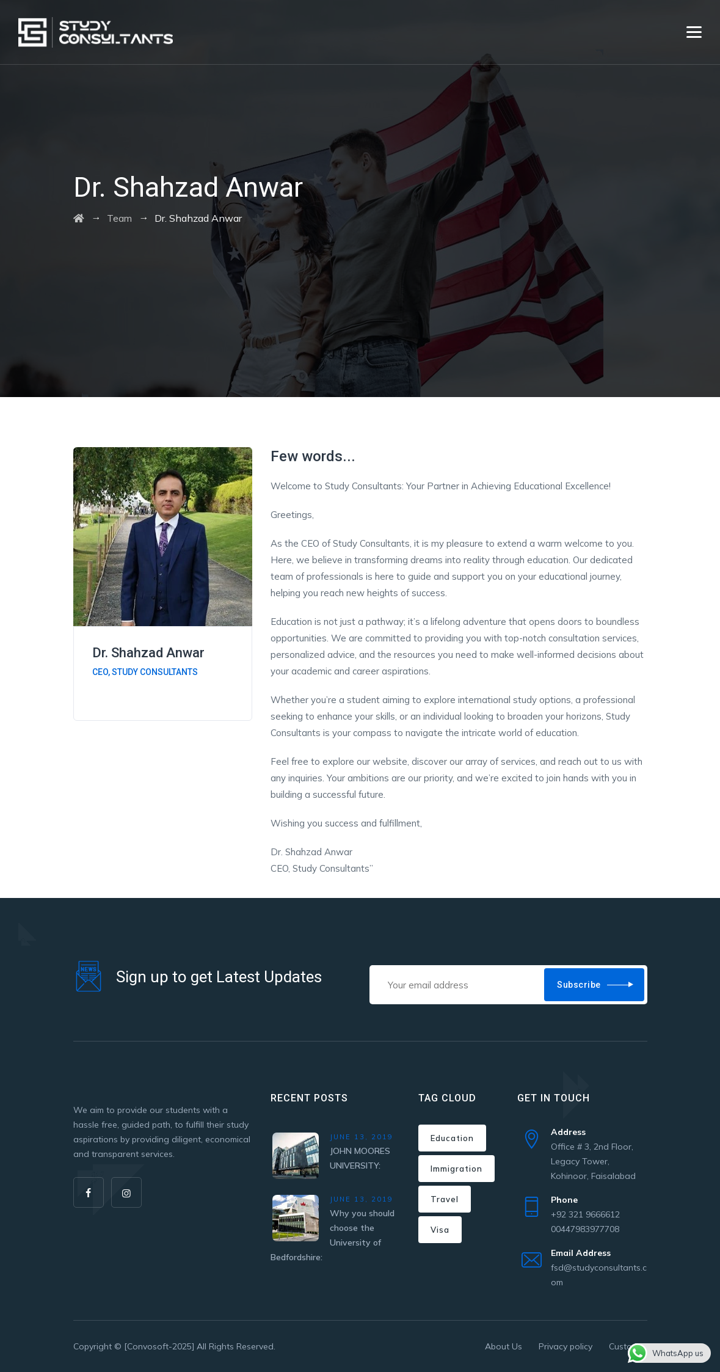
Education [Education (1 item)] (452, 1138)
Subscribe (579, 985)
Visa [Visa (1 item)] (440, 1230)
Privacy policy (565, 1346)
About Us (503, 1346)
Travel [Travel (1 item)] (445, 1199)
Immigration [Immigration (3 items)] (456, 1168)
